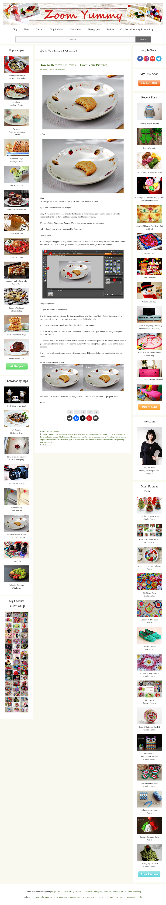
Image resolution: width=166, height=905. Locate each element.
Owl (38, 897)
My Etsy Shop (149, 82)
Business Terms (126, 891)
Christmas (45, 897)
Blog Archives (56, 29)
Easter (101, 897)
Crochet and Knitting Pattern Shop (136, 29)
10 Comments (47, 445)
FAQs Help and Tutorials (64, 434)
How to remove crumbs (78, 437)
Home (95, 897)
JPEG (42, 442)
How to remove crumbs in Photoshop (101, 437)
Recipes (110, 29)
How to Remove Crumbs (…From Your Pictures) (74, 65)
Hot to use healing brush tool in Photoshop (55, 437)
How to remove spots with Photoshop (70, 440)
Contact (39, 29)
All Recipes (16, 366)
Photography (94, 29)
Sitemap (116, 891)
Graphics (77, 434)
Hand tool (85, 434)
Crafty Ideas (76, 29)
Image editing (119, 440)
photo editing (47, 431)
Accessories (87, 897)
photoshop (56, 431)
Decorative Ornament (58, 897)
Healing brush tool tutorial (98, 434)
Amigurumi (130, 897)
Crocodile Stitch (75, 897)
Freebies (140, 897)
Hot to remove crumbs (117, 434)
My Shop (137, 891)
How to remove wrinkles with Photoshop (99, 440)
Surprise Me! (149, 406)
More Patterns (149, 874)
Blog (15, 29)
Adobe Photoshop (48, 434)
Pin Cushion (120, 897)
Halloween (110, 897)
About (27, 29)
